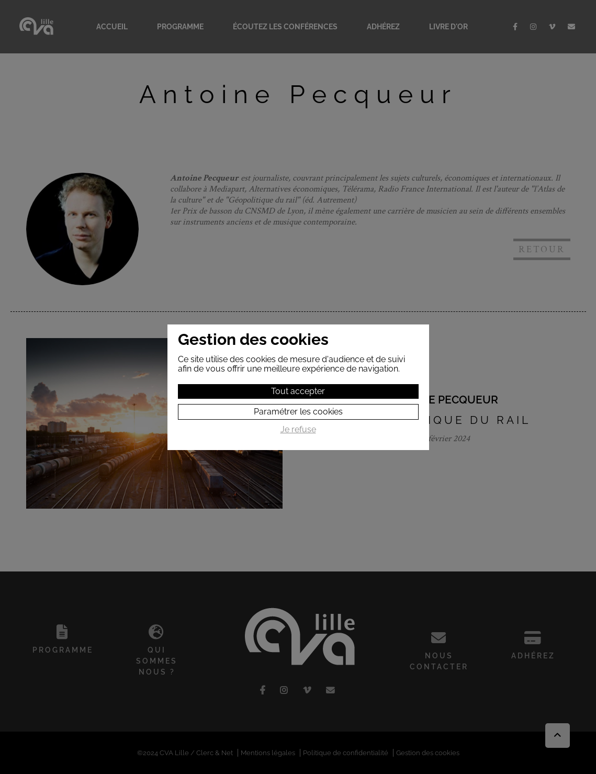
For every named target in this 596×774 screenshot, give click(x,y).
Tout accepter (298, 391)
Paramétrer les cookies (298, 412)
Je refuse (298, 429)
